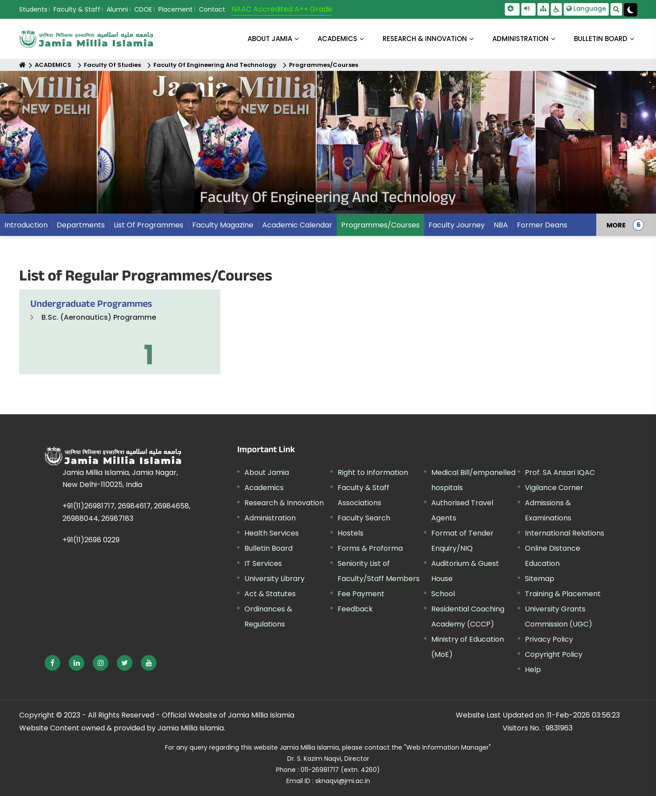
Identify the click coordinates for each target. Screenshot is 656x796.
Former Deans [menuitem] (542, 225)
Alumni (117, 9)
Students (33, 9)
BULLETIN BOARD (600, 38)
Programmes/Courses (323, 65)
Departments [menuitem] (81, 225)
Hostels (350, 533)
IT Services (263, 563)
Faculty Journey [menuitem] (457, 225)
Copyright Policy (553, 654)
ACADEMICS (337, 38)
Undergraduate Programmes (91, 305)
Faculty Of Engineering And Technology (214, 65)
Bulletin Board (268, 548)
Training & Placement (563, 594)
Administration (270, 518)
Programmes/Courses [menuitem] (380, 225)
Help (533, 669)
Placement (175, 9)
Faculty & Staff (77, 9)
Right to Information (373, 472)
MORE (616, 224)
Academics (264, 488)
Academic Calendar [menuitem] (297, 225)
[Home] (22, 65)
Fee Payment (361, 594)
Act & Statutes (270, 594)
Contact (212, 9)
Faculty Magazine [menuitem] (222, 225)
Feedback (355, 609)
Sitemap (539, 578)
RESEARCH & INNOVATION (425, 38)
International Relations (564, 533)
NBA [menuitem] (501, 225)
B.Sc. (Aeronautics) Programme (98, 317)
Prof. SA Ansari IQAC (560, 472)
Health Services (271, 533)
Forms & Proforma (370, 548)
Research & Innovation (284, 503)
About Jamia (270, 38)
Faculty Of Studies (112, 65)
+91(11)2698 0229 (91, 540)
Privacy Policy (549, 639)
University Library (274, 578)
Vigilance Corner (554, 488)
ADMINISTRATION (520, 38)
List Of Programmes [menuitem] (148, 225)
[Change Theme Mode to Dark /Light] (630, 9)
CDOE (143, 9)
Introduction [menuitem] (26, 225)
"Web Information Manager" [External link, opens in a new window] (447, 747)
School (443, 594)
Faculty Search (364, 518)
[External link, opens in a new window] (52, 663)
